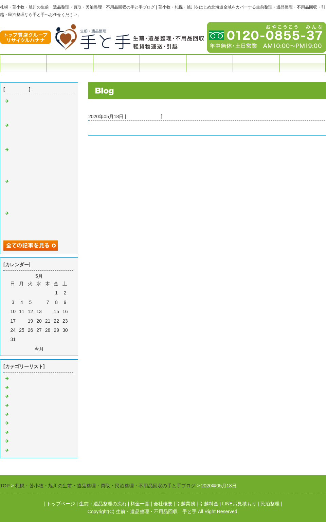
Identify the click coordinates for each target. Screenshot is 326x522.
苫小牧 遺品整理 (143, 116)
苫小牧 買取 (22, 414)
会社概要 (256, 63)
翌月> (51, 349)
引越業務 (185, 503)
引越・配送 (162, 63)
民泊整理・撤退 (209, 63)
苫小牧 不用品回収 (30, 405)
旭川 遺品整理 (26, 450)
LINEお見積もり (239, 503)
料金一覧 (116, 63)
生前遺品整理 (70, 63)
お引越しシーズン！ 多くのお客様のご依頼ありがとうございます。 (39, 108)
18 (21, 321)
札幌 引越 (22, 441)
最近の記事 (17, 89)
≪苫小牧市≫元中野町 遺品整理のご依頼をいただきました (150, 127)
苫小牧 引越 (24, 396)
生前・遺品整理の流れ (103, 503)
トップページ (23, 63)
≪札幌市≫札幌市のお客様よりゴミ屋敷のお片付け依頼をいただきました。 (38, 133)
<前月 (27, 349)
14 (48, 311)
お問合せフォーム (302, 63)
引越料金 (208, 503)
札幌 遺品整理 (25, 423)
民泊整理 (269, 503)
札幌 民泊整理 (25, 432)
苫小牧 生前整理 (27, 387)
